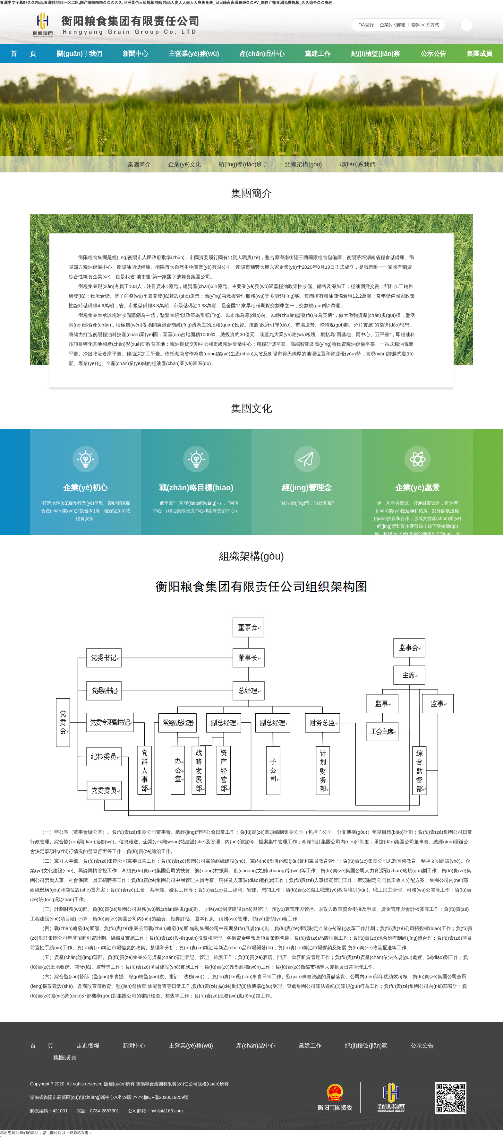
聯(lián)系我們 (357, 164)
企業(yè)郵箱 (392, 24)
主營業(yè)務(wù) (194, 53)
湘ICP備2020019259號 (165, 1097)
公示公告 (433, 53)
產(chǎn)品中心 (262, 53)
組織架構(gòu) (303, 164)
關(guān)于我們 (79, 53)
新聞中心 (135, 53)
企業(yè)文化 (184, 164)
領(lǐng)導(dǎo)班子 (243, 164)
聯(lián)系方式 (425, 24)
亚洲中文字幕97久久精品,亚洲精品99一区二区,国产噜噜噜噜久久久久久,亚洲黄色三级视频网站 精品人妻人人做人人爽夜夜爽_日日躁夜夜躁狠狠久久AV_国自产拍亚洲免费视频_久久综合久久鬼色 (166, 2)
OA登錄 (366, 24)
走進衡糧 (87, 1045)
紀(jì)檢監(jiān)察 (375, 53)
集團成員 (479, 53)
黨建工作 (318, 53)
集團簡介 (139, 164)
